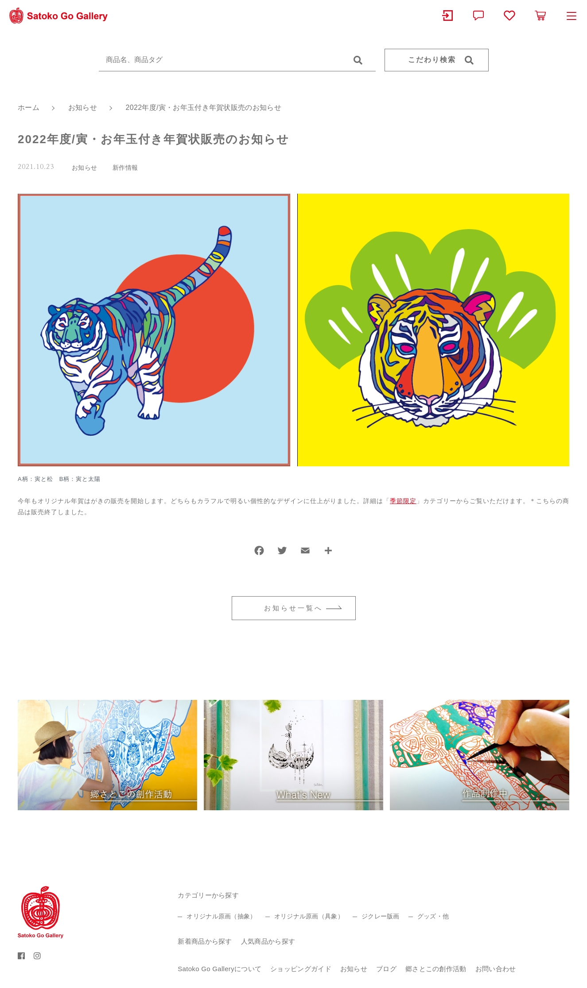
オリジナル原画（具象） (309, 916)
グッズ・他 (433, 916)
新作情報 (125, 167)
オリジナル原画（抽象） (221, 916)
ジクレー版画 (381, 916)
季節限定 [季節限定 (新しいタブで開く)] (403, 500)
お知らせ (84, 167)
